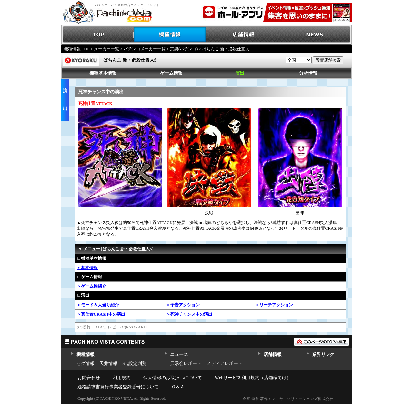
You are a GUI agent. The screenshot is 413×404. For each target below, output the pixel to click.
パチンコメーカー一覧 (145, 48)
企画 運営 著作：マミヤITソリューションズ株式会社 (288, 399)
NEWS (315, 35)
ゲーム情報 (171, 73)
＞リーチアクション (274, 304)
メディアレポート (224, 363)
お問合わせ (88, 377)
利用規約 (122, 377)
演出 (239, 73)
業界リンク (323, 354)
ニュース (179, 354)
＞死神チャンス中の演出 (189, 314)
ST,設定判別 (134, 363)
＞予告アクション (183, 304)
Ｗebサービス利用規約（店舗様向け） (253, 377)
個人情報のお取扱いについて (172, 377)
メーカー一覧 (106, 48)
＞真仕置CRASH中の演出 (101, 314)
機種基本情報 (102, 73)
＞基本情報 (87, 267)
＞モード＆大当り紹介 (98, 304)
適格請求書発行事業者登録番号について (118, 386)
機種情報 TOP (76, 48)
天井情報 (108, 363)
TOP (97, 35)
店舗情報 (242, 35)
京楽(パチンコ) (184, 48)
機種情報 (170, 35)
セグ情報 (85, 363)
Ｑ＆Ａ (178, 386)
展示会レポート (186, 363)
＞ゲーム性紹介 (91, 286)
